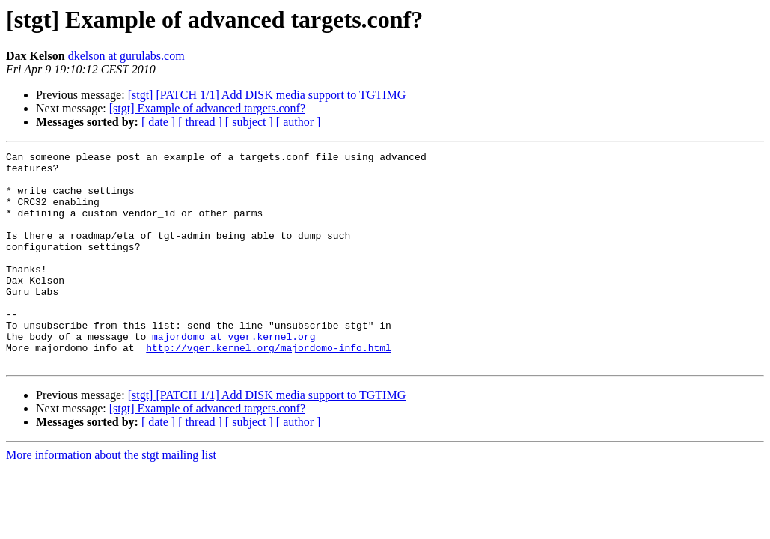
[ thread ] (200, 121)
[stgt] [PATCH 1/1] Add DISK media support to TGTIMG (267, 94)
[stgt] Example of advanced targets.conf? (207, 108)
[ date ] (158, 121)
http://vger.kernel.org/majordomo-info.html (268, 388)
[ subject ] (249, 121)
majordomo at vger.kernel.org (233, 374)
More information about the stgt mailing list (111, 497)
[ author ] (298, 121)
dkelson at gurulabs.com (126, 55)
